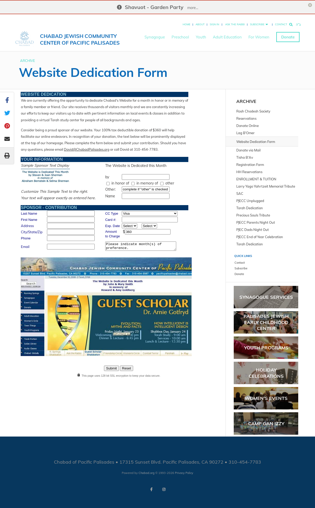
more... (192, 7)
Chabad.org (147, 473)
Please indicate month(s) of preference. (140, 246)
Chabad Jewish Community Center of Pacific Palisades (80, 36)
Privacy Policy (184, 473)
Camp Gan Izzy (266, 423)
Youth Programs (266, 348)
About (200, 21)
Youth (201, 33)
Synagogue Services (266, 297)
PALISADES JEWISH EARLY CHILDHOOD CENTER (266, 322)
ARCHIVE (27, 61)
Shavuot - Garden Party (154, 7)
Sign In (214, 21)
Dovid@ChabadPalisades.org (86, 149)
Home (186, 21)
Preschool (180, 33)
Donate (288, 33)
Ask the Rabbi (235, 21)
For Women (258, 33)
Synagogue (154, 33)
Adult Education (227, 33)
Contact (281, 21)
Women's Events (266, 398)
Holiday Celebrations (266, 373)
